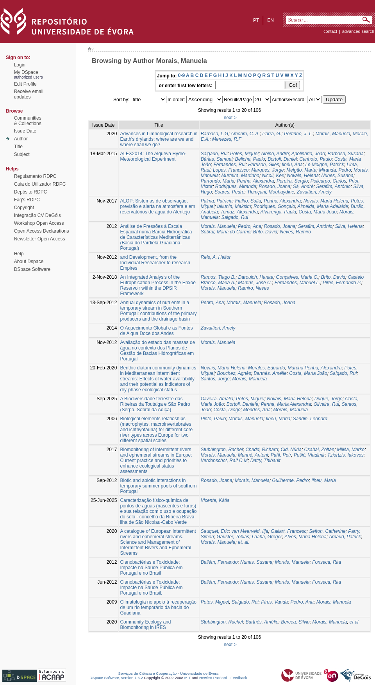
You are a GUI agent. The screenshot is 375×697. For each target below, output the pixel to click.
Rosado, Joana (274, 186)
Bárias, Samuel (216, 159)
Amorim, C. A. (245, 133)
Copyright (24, 207)
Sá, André (303, 186)
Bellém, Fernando (219, 562)
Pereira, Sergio (292, 181)
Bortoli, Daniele (242, 404)
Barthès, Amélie (270, 373)
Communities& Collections (27, 120)
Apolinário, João (308, 153)
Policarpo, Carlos (328, 181)
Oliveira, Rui (326, 404)
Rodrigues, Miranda (235, 186)
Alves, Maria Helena (305, 536)
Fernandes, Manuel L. (297, 282)
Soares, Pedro (229, 192)
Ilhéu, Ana (292, 164)
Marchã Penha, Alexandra (314, 368)
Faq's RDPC (27, 199)
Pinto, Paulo (213, 418)
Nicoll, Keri (273, 175)
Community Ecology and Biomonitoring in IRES (145, 624)
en (270, 20)
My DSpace (26, 72)
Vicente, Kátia (215, 500)
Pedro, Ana (249, 226)
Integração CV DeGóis (37, 215)
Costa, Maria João (318, 212)
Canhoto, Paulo (316, 159)
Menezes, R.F (226, 139)
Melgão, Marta (301, 170)
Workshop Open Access (39, 223)
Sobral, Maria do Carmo (225, 232)
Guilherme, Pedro (290, 480)
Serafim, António (333, 186)
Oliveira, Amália (217, 398)
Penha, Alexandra (255, 181)
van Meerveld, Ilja (249, 531)
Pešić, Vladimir (309, 455)
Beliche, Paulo (250, 159)
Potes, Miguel (244, 153)
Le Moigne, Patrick (324, 164)
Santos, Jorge (215, 379)
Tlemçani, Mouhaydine (270, 192)
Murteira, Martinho (240, 175)
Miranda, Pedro (335, 170)
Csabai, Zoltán (319, 449)
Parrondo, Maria (217, 181)
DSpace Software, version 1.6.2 (116, 677)
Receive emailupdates (28, 94)
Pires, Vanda (274, 602)
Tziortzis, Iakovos (345, 455)
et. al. (243, 542)
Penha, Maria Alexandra (286, 404)
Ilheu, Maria (323, 480)
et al (354, 622)
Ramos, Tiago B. (218, 277)
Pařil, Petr (281, 455)
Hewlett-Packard (213, 677)
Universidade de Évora (199, 673)
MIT (187, 677)
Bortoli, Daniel (282, 159)
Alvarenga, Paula (278, 212)
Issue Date (25, 131)
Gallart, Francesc (288, 531)
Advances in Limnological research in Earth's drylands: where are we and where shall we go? (158, 139)
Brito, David (265, 232)
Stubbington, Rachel (222, 449)
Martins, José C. (255, 282)
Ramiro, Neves (253, 288)
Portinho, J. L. (298, 133)
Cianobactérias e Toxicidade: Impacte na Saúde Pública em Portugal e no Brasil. (151, 587)
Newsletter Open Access (39, 239)
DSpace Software (32, 269)
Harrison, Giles (263, 164)
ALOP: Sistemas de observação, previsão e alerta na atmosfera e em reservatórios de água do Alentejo (157, 206)
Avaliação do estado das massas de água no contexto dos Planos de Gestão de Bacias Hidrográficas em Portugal (157, 351)
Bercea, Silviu (295, 622)
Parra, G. (272, 133)
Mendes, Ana (256, 409)
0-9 (181, 75)
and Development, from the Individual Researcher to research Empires (155, 262)
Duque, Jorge (328, 398)
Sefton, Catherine (327, 531)
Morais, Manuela (333, 133)
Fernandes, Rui (229, 164)
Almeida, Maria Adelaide (322, 206)
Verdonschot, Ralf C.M (224, 460)
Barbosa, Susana (346, 153)
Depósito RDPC (30, 192)
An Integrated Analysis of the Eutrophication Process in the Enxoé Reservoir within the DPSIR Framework (157, 285)
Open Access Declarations (41, 231)
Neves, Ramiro (295, 232)
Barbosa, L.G (215, 133)
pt (256, 20)
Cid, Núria (291, 449)
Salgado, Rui (214, 153)
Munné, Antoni (253, 455)
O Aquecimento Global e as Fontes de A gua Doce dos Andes (156, 330)
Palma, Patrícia (216, 201)
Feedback (238, 677)
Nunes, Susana (337, 175)
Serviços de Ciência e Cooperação (147, 673)
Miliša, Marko (351, 449)
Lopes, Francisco (230, 170)
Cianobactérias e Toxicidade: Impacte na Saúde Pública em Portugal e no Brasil (151, 567)
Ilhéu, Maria (278, 418)
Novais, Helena (302, 175)
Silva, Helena (349, 226)
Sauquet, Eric (215, 531)
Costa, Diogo (226, 409)
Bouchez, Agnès (234, 373)
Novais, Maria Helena (326, 201)
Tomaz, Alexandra (239, 212)
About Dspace (28, 261)
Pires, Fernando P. (342, 282)
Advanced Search (358, 31)
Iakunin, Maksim (234, 206)
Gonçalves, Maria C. (297, 277)
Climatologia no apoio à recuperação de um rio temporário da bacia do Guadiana (158, 607)
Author (21, 139)
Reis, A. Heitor (216, 257)
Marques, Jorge (267, 170)
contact (330, 31)
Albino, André (275, 153)
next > (230, 117)
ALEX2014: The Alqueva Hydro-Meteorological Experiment (153, 156)
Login (19, 65)
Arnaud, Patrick (345, 536)
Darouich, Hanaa (255, 277)
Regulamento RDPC (35, 176)
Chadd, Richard (261, 449)
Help (19, 253)
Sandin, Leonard (310, 418)
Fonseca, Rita (326, 562)
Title (18, 146)
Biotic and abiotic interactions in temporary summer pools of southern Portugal (158, 486)
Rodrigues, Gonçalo (274, 206)
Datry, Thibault (265, 460)
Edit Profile (25, 84)
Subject (22, 154)
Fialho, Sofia (248, 201)
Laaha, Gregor (267, 536)
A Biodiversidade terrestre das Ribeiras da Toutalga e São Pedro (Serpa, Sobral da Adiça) (155, 404)
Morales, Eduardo (266, 368)
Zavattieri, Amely (314, 192)
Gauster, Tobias (232, 536)
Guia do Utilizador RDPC (40, 184)
